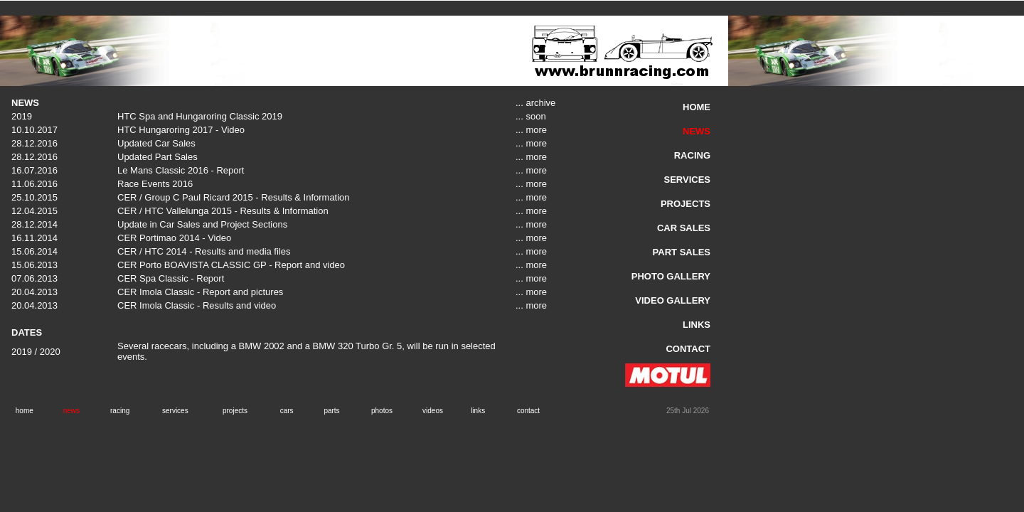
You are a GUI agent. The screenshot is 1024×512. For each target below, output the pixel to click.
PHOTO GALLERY (670, 276)
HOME (696, 107)
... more (531, 129)
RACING (692, 155)
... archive (535, 102)
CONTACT (688, 348)
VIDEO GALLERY (672, 300)
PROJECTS (685, 203)
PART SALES (681, 252)
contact (528, 411)
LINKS (696, 324)
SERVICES (686, 179)
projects (235, 411)
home (24, 411)
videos (432, 411)
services (175, 411)
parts (331, 411)
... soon (531, 116)
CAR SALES (683, 228)
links (478, 411)
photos (382, 411)
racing (119, 411)
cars (287, 411)
